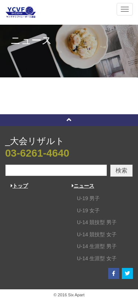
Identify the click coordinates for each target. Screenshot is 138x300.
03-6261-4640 (37, 153)
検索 (121, 170)
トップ (19, 186)
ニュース (83, 186)
